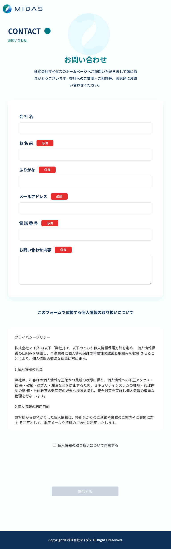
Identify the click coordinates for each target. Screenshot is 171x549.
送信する (85, 491)
